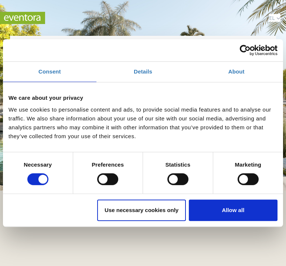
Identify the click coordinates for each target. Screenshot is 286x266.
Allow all (233, 210)
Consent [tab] (49, 71)
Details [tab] (143, 71)
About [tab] (236, 71)
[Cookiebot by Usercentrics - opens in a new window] (245, 50)
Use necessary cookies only (141, 210)
